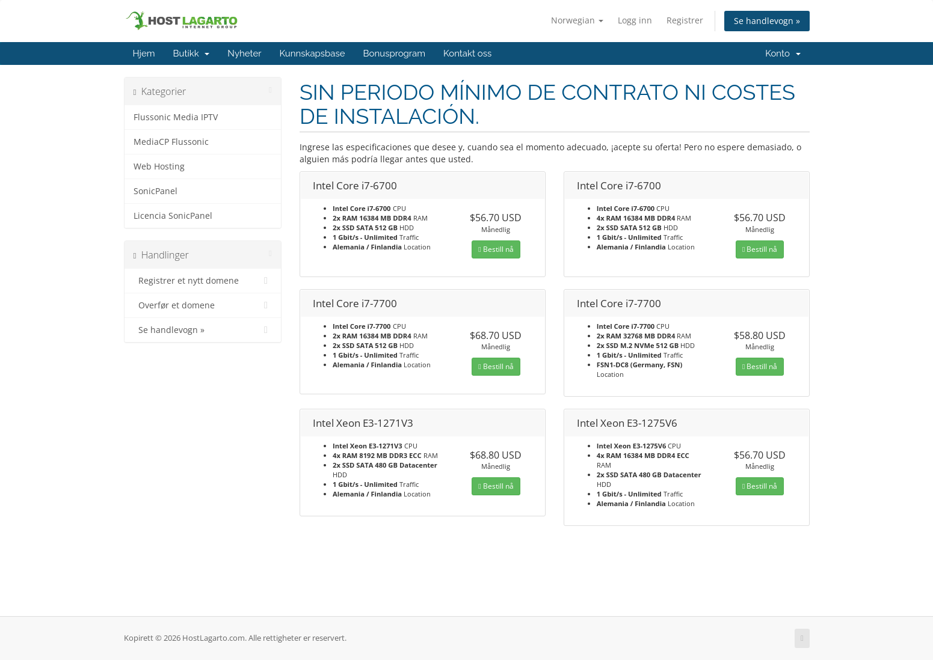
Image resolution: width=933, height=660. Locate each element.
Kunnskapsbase (312, 53)
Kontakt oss (467, 53)
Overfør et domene (203, 305)
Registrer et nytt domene (203, 280)
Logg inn (635, 20)
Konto (782, 53)
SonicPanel (155, 191)
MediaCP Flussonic (171, 141)
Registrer (685, 20)
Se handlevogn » (767, 20)
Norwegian (577, 20)
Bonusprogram (394, 53)
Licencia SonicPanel (173, 215)
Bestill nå (495, 249)
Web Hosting (159, 166)
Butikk (191, 53)
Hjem (144, 53)
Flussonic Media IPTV (176, 117)
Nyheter (244, 53)
